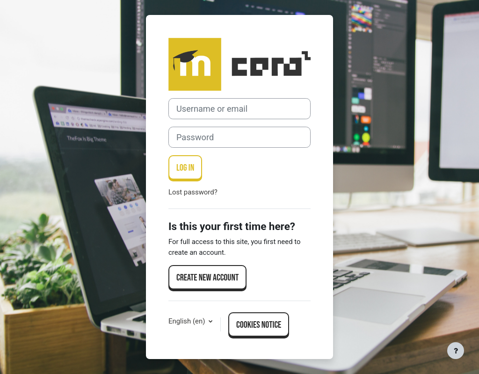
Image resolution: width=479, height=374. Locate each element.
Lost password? (193, 192)
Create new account (207, 277)
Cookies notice (258, 325)
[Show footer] (455, 350)
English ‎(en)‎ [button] (187, 321)
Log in (185, 167)
